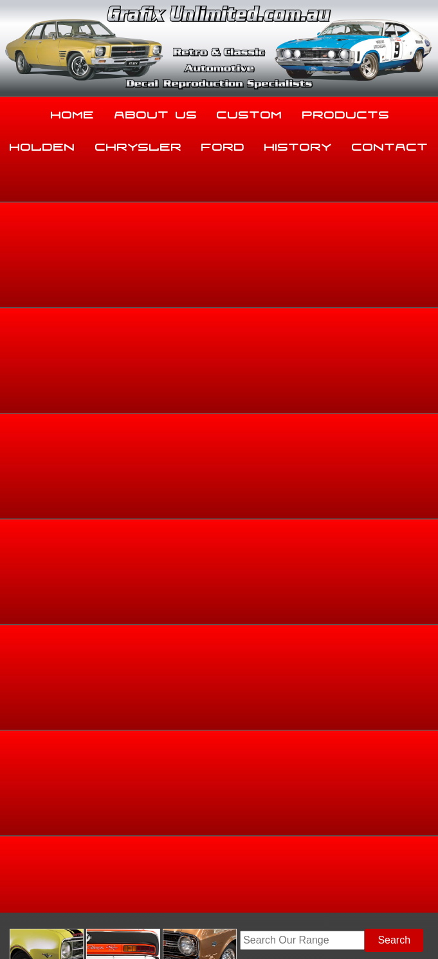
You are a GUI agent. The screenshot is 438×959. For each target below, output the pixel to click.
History (298, 144)
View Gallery (183, 228)
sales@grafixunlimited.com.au (73, 849)
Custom (249, 112)
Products (346, 112)
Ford (223, 144)
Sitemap (19, 923)
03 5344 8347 (36, 817)
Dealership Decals (398, 323)
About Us (155, 112)
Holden (42, 144)
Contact (390, 144)
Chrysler (138, 144)
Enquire (278, 522)
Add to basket (277, 493)
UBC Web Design (125, 931)
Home (73, 112)
